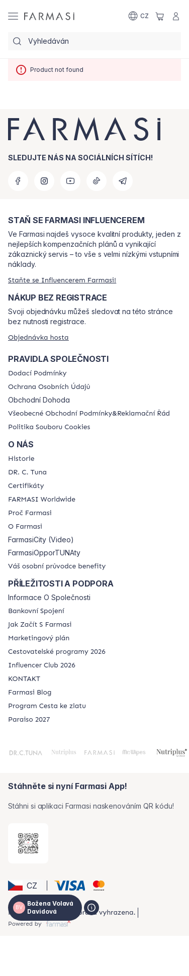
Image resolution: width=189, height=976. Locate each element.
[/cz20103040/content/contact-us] (24, 679)
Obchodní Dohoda (39, 400)
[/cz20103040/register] (62, 280)
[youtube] (70, 181)
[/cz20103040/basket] (160, 16)
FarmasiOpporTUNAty (44, 553)
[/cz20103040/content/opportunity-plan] (38, 638)
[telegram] (123, 181)
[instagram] (44, 181)
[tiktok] (96, 181)
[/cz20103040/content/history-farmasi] (21, 459)
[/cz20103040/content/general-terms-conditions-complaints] (89, 414)
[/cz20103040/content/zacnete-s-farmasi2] (40, 625)
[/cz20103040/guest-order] (38, 337)
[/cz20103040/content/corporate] (41, 500)
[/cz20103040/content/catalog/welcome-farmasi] (57, 566)
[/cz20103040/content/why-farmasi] (30, 513)
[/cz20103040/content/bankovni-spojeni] (36, 611)
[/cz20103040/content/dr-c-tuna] (27, 472)
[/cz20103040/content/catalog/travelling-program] (57, 652)
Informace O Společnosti (49, 598)
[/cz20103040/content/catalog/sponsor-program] (47, 706)
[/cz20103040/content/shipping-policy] (37, 373)
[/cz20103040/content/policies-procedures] (49, 387)
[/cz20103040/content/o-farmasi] (25, 527)
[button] (26, 886)
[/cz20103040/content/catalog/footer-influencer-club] (41, 665)
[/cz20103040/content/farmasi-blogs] (29, 693)
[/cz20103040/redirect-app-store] (28, 843)
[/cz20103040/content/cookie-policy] (49, 427)
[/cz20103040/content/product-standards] (26, 486)
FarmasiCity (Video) (41, 540)
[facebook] (18, 181)
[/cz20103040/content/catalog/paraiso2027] (29, 720)
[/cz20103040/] (49, 16)
